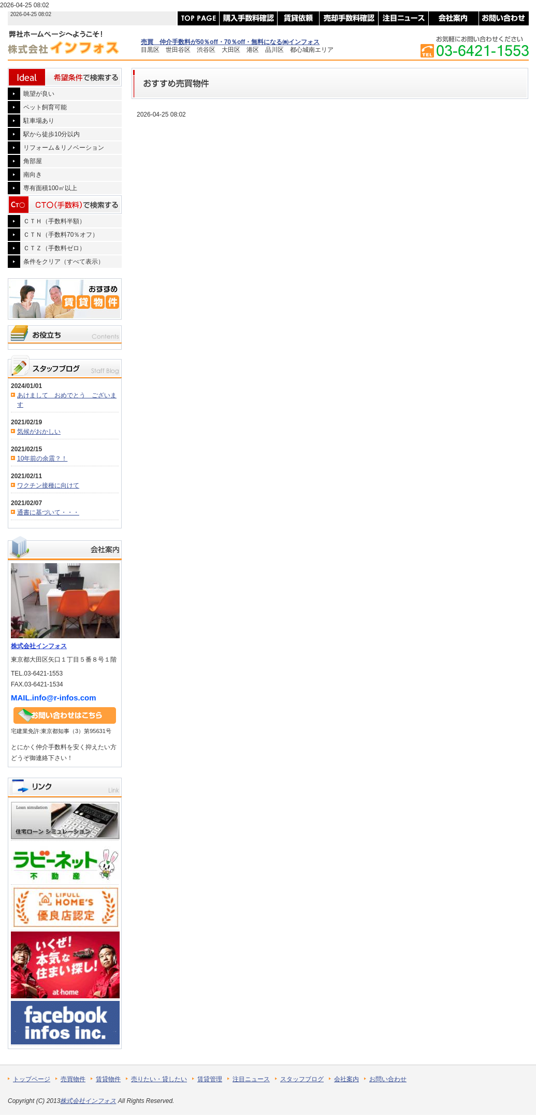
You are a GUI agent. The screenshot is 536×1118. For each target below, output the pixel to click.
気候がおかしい (39, 431)
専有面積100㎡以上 (50, 188)
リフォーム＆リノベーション (63, 147)
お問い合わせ (388, 1079)
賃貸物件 (108, 1079)
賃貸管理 (209, 1079)
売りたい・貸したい (159, 1079)
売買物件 (73, 1079)
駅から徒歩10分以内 (51, 134)
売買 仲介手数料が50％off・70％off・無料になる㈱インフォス (230, 42)
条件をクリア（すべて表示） (63, 261)
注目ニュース (251, 1079)
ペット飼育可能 (45, 107)
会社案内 (346, 1079)
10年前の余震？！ (42, 458)
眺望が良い (38, 93)
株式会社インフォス (39, 646)
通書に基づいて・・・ (48, 512)
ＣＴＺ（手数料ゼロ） (54, 248)
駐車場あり (38, 120)
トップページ (31, 1079)
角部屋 (32, 161)
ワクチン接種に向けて (48, 485)
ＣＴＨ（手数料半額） (54, 221)
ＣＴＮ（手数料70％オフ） (60, 234)
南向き (32, 174)
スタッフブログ (302, 1079)
